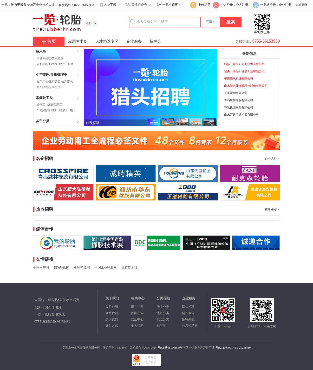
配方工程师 (66, 64)
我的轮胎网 (61, 267)
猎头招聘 (93, 123)
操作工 (41, 104)
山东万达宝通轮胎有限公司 (241, 114)
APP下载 (110, 5)
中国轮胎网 (82, 267)
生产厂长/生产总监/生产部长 (55, 81)
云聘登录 (301, 5)
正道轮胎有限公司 (235, 93)
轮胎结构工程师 (47, 64)
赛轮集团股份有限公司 (238, 107)
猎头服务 (188, 313)
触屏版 (161, 325)
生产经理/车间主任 (48, 87)
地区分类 (162, 313)
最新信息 (249, 54)
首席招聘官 (190, 325)
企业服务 (134, 41)
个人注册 (242, 5)
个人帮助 (137, 325)
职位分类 (162, 319)
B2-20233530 (243, 347)
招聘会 (155, 41)
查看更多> (272, 209)
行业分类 (162, 307)
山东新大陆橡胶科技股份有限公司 (245, 85)
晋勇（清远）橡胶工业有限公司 (244, 71)
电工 (73, 110)
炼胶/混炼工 (55, 104)
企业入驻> (272, 158)
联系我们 (111, 313)
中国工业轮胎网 (106, 267)
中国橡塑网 (41, 267)
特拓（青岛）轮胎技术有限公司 (244, 64)
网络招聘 (188, 307)
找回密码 (137, 313)
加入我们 (111, 319)
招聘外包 (188, 319)
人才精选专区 (106, 41)
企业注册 (285, 5)
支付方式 (111, 325)
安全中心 (137, 319)
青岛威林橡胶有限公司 (238, 100)
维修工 (63, 110)
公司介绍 (111, 307)
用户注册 (137, 307)
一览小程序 (170, 5)
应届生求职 (77, 41)
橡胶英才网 (129, 267)
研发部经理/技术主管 (50, 58)
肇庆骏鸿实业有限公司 (238, 78)
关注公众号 (139, 5)
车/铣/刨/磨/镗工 (47, 110)
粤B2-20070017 (224, 347)
